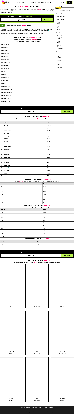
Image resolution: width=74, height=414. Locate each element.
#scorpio (3, 44)
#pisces (3, 68)
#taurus (3, 80)
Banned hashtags (42, 2)
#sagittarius (4, 62)
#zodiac (3, 56)
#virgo (2, 83)
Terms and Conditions (25, 407)
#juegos (58, 61)
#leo (2, 71)
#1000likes (59, 65)
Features (45, 407)
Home (18, 2)
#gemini (3, 77)
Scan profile (47, 20)
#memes (59, 57)
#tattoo (58, 56)
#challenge (59, 63)
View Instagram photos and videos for (63, 404)
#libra (2, 50)
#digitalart (59, 54)
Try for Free (62, 2)
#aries (2, 74)
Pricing (28, 2)
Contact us (51, 407)
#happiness (59, 60)
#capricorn (3, 59)
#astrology (3, 47)
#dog (58, 59)
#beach (58, 64)
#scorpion (6, 128)
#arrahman (59, 67)
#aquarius (3, 53)
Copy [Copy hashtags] (2, 25)
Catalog (49, 2)
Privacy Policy (35, 407)
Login (69, 2)
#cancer (3, 65)
